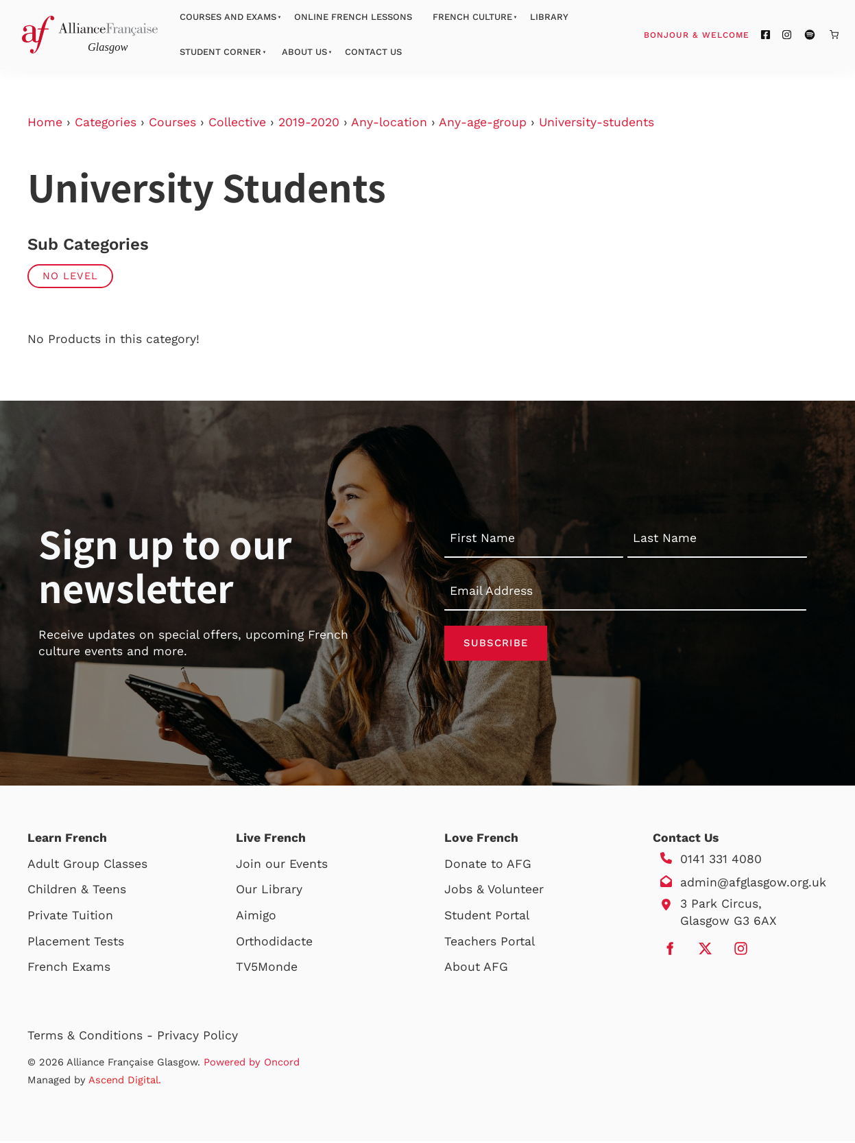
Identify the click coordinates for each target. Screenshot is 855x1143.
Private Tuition (70, 917)
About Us (304, 52)
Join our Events (282, 866)
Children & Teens (76, 892)
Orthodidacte (274, 943)
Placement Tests (75, 943)
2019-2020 (308, 122)
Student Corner (220, 52)
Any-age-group (483, 122)
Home (44, 122)
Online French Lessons (353, 17)
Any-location (389, 122)
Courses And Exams (228, 17)
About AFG (476, 969)
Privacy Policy (197, 1037)
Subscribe (496, 644)
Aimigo (256, 917)
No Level (70, 276)
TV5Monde (267, 969)
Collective (237, 122)
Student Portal (486, 917)
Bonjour (722, 34)
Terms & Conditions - (92, 1037)
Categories (105, 122)
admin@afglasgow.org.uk (753, 884)
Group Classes (105, 866)
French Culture (472, 17)
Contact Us (373, 52)
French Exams (68, 969)
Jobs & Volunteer (494, 892)
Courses (172, 122)
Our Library (269, 892)
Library (549, 17)
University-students (596, 122)
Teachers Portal (489, 943)
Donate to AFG (487, 866)
